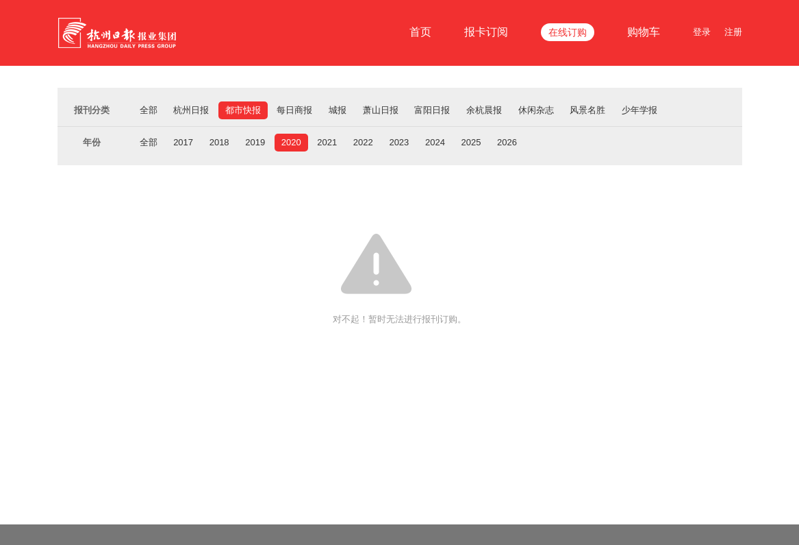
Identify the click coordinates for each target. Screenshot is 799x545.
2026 (507, 142)
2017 (183, 142)
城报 (337, 110)
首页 (420, 32)
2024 (435, 142)
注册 (733, 32)
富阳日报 (432, 110)
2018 (219, 142)
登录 (702, 32)
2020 (291, 142)
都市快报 (243, 110)
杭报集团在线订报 (119, 33)
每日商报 (294, 110)
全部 (148, 110)
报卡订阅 (486, 32)
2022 (363, 142)
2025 (471, 142)
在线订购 (567, 32)
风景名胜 (587, 110)
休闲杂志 (536, 110)
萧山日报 (380, 110)
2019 (255, 142)
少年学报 (639, 110)
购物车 (643, 32)
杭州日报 (191, 110)
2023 (399, 142)
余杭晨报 (484, 110)
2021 (327, 142)
